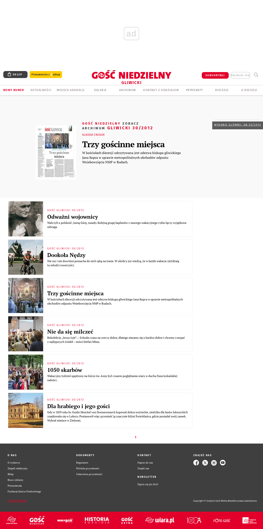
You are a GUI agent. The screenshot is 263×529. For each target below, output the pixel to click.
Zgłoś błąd (17, 501)
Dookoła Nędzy (66, 254)
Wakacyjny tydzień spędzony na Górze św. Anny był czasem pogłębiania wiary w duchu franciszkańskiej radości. (112, 378)
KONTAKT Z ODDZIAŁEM (161, 90)
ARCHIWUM (127, 90)
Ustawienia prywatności (89, 474)
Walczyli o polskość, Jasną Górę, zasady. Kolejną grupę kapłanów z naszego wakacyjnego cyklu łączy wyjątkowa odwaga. (116, 225)
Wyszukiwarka (256, 75)
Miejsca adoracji (70, 90)
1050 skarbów (64, 369)
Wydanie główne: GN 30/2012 (237, 124)
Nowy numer (13, 90)
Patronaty (194, 90)
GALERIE (100, 90)
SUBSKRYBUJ (215, 75)
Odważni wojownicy (72, 216)
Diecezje (221, 90)
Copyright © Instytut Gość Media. (210, 501)
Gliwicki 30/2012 (117, 125)
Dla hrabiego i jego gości (78, 406)
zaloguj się (240, 75)
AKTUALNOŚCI (40, 90)
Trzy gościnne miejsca (123, 144)
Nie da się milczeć (70, 331)
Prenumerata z (45, 74)
